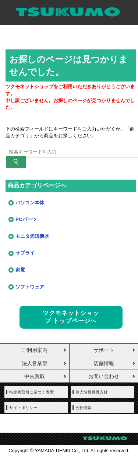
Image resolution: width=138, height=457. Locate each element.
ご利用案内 (34, 350)
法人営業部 (34, 363)
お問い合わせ (103, 376)
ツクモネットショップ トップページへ (71, 317)
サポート (103, 350)
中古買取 (34, 376)
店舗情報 (103, 363)
